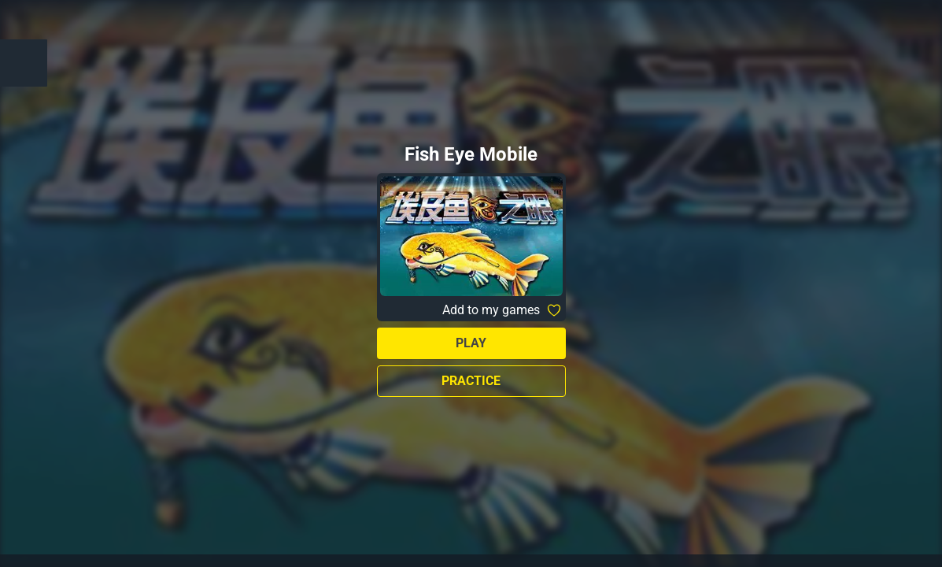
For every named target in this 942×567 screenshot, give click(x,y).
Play (471, 342)
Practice (471, 380)
